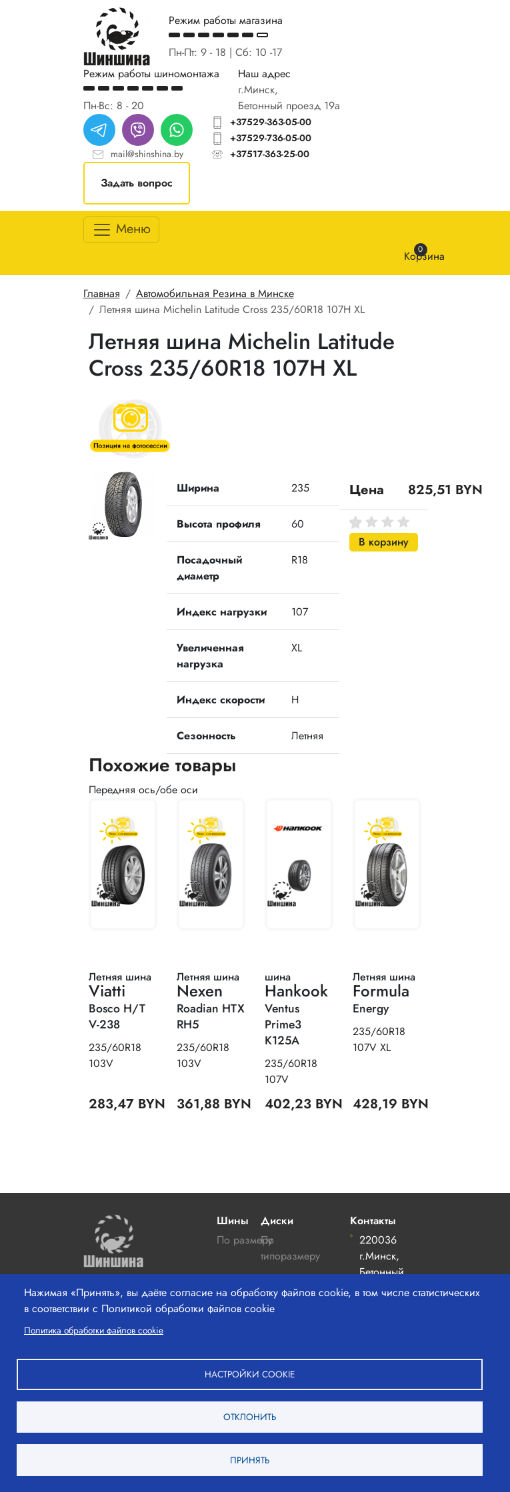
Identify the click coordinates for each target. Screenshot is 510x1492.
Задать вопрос (137, 182)
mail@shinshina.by (147, 154)
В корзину (384, 542)
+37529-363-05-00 (270, 122)
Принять (249, 1459)
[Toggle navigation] (121, 229)
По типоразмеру (290, 1248)
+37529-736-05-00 (270, 138)
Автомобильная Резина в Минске (215, 293)
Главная (101, 293)
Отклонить (249, 1416)
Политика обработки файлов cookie (93, 1328)
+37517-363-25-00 (269, 154)
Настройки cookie (250, 1372)
